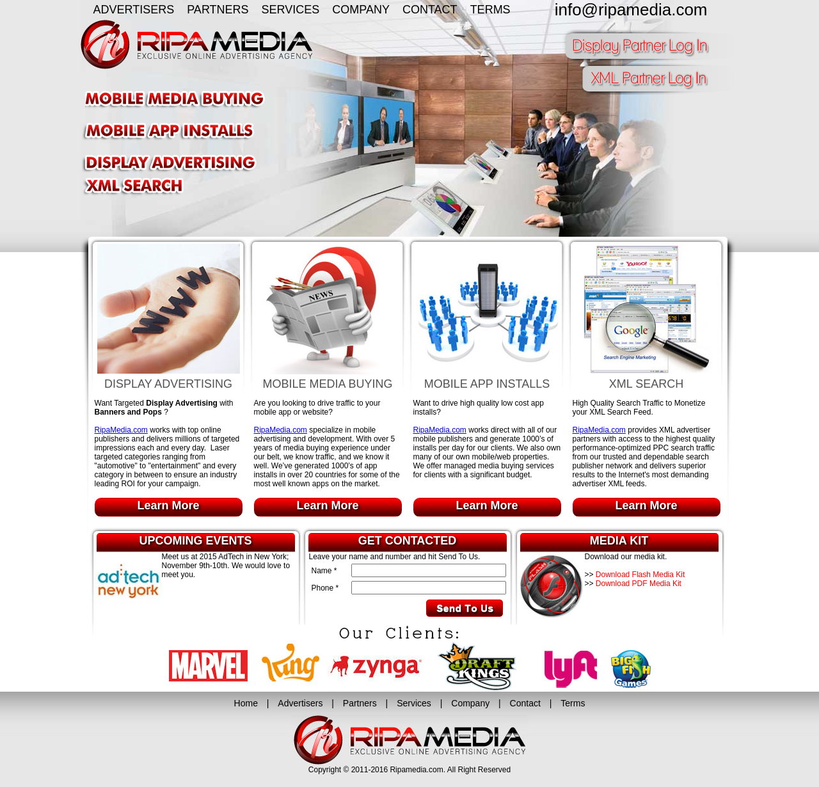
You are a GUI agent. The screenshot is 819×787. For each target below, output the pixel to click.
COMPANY (361, 9)
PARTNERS (217, 9)
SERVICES (291, 9)
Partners (360, 703)
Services (414, 703)
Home (246, 703)
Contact (525, 703)
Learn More (168, 505)
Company (470, 703)
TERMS (490, 9)
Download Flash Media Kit (640, 574)
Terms (573, 703)
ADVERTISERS (134, 9)
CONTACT (429, 9)
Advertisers (300, 703)
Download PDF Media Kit (638, 583)
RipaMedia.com (121, 429)
